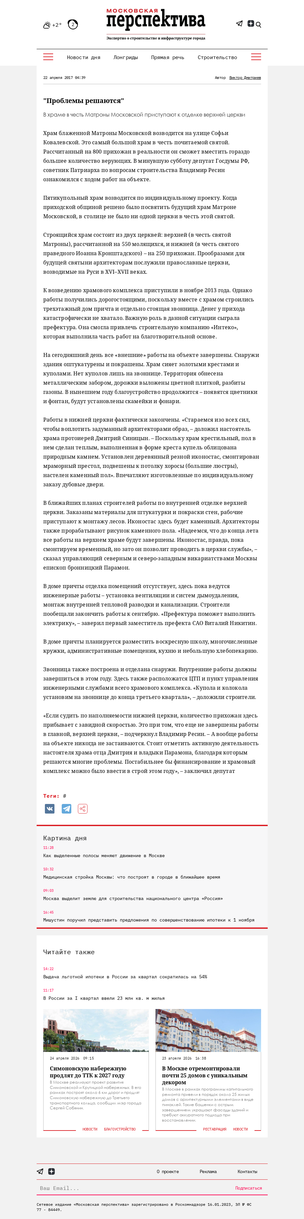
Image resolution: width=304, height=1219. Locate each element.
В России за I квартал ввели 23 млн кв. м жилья (104, 998)
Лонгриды (126, 57)
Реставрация (214, 1129)
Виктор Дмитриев (245, 77)
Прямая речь (168, 57)
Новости (90, 1129)
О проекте (168, 1171)
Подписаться (248, 1188)
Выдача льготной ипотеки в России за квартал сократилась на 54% (125, 977)
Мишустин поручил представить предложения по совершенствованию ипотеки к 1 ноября (148, 920)
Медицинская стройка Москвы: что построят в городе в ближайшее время (131, 877)
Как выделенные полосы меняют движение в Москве (104, 855)
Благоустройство (120, 1129)
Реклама (208, 1171)
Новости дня (83, 57)
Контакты (247, 1171)
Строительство (217, 57)
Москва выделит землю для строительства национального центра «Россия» (133, 898)
